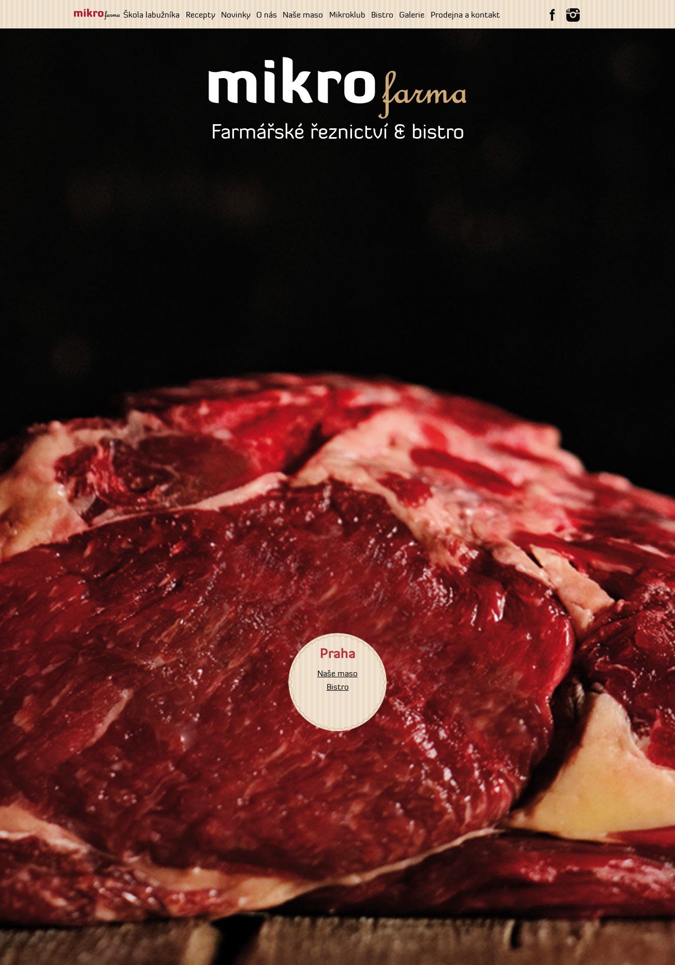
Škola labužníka (151, 14)
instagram (573, 15)
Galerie (411, 14)
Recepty (200, 14)
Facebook (552, 15)
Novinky (236, 14)
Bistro (382, 14)
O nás (266, 14)
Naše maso (303, 14)
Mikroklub (347, 14)
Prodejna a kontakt (465, 14)
